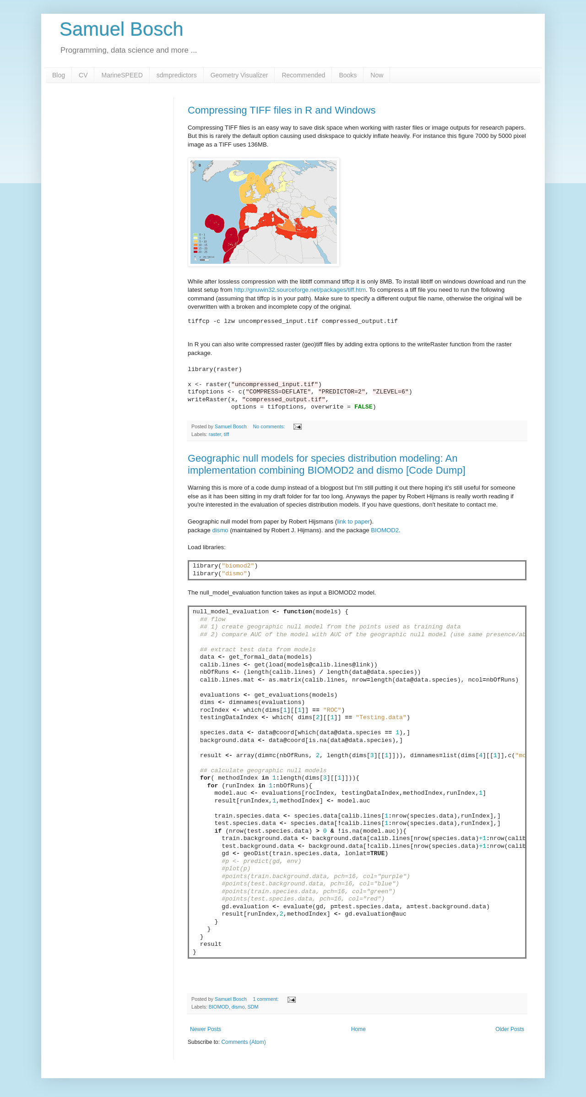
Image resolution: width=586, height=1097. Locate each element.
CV (83, 75)
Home (358, 1029)
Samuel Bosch (122, 29)
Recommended (303, 75)
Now (376, 75)
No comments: (269, 426)
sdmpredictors (177, 75)
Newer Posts (205, 1029)
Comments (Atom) (243, 1042)
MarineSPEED (121, 75)
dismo (220, 530)
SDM (252, 1007)
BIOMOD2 (385, 530)
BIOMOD (219, 1007)
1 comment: (266, 999)
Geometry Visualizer (239, 75)
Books (348, 75)
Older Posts (509, 1029)
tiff (226, 434)
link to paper (353, 521)
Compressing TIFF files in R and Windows (281, 110)
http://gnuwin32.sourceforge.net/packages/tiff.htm (300, 289)
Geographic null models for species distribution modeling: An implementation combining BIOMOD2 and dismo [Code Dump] (327, 464)
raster (215, 434)
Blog (58, 75)
